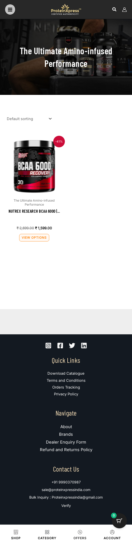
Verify (66, 505)
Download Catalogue (66, 373)
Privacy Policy (66, 394)
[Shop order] (29, 119)
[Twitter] (72, 345)
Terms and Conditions (66, 380)
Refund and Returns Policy (66, 449)
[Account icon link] (124, 9)
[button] (114, 9)
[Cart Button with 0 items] (119, 520)
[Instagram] (48, 345)
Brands (66, 434)
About (66, 426)
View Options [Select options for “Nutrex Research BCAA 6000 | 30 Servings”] (34, 237)
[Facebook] (60, 345)
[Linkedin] (84, 345)
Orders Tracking (66, 387)
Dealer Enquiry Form (66, 442)
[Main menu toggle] (10, 9)
